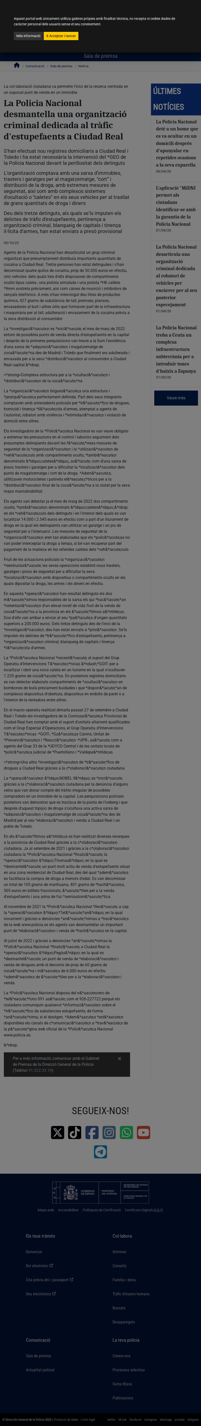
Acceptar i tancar (61, 36)
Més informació (28, 36)
